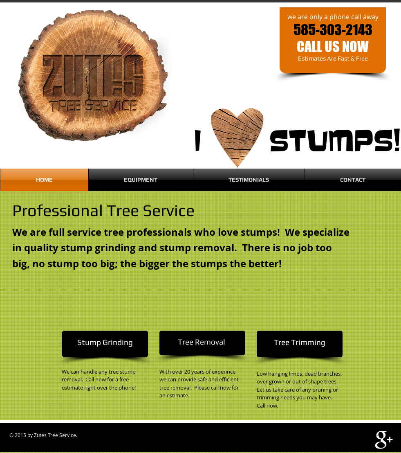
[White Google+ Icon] (384, 440)
